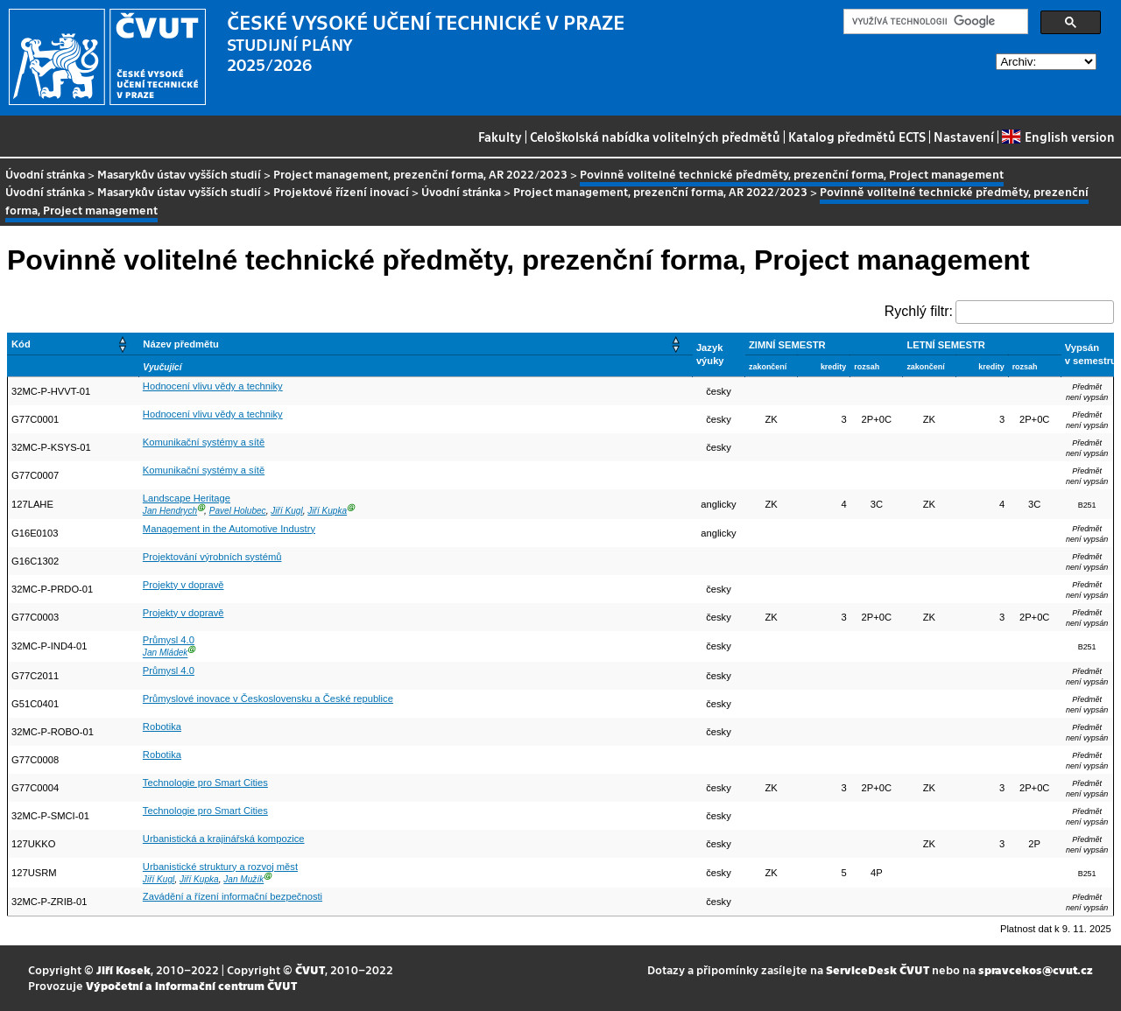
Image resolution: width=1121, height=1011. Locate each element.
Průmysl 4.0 (168, 640)
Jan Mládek (165, 653)
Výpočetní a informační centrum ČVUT (191, 985)
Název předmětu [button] (180, 344)
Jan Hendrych (170, 511)
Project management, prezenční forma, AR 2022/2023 (420, 173)
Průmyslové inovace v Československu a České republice (268, 698)
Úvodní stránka (45, 173)
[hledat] (934, 22)
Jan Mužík (243, 879)
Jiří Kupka (327, 511)
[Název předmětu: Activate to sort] (416, 344)
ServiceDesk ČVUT (877, 969)
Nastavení (964, 136)
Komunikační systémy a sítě (203, 442)
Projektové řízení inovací (341, 191)
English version (1058, 136)
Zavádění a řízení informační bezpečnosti (232, 896)
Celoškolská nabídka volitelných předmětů (655, 136)
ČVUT (310, 969)
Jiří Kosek (123, 969)
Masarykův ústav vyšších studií (179, 173)
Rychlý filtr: (919, 311)
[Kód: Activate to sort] (73, 344)
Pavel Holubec (237, 511)
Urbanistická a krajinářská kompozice (224, 838)
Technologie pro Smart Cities (205, 782)
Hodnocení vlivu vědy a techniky (213, 386)
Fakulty (500, 136)
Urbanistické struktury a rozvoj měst (220, 866)
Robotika (162, 726)
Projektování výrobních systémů (212, 556)
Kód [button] (21, 344)
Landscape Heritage (186, 498)
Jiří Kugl (286, 511)
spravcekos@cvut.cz (1035, 969)
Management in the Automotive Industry (229, 528)
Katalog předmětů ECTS (857, 136)
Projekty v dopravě (183, 584)
